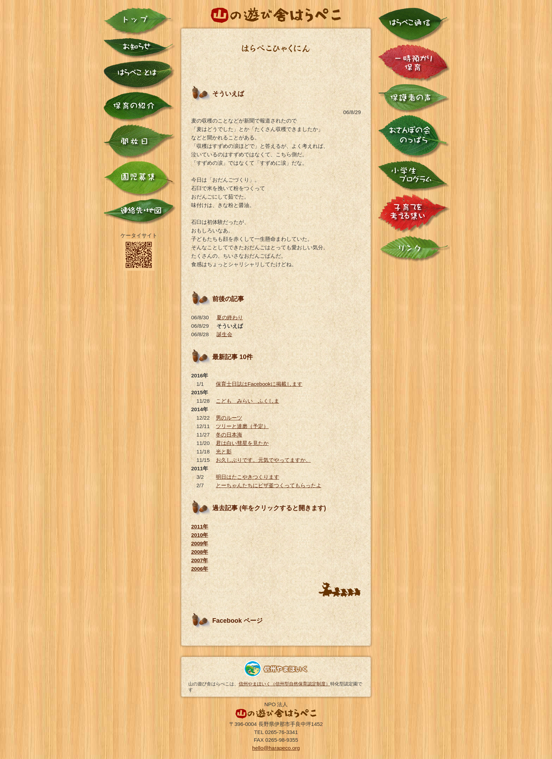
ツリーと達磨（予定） (242, 426)
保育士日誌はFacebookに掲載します (259, 384)
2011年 (199, 526)
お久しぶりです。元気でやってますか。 (263, 460)
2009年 (199, 543)
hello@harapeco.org (276, 748)
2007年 (199, 560)
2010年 (199, 535)
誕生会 (224, 334)
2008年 (199, 552)
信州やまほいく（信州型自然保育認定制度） (284, 683)
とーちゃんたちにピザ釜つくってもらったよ (268, 485)
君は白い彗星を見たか (242, 443)
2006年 (199, 569)
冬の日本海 (229, 435)
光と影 (224, 451)
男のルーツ (229, 418)
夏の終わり (230, 317)
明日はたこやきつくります (247, 477)
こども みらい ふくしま (247, 401)
